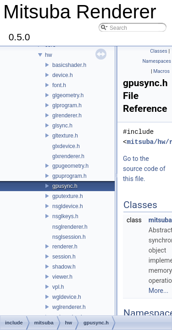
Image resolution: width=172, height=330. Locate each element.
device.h (62, 75)
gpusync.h (65, 186)
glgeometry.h (67, 95)
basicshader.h (69, 65)
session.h (64, 256)
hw (48, 55)
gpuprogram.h (69, 176)
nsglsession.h (69, 237)
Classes (158, 51)
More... (158, 290)
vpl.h (58, 287)
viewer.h (62, 277)
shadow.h (64, 267)
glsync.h (62, 125)
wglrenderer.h (69, 307)
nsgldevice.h (67, 206)
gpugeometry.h (70, 166)
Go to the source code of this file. (144, 168)
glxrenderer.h (68, 156)
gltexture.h (65, 135)
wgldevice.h (66, 297)
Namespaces (157, 61)
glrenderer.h (67, 115)
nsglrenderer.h (70, 227)
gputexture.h (67, 196)
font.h (59, 85)
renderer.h (65, 246)
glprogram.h (67, 105)
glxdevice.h (66, 146)
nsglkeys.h (65, 216)
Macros (161, 71)
